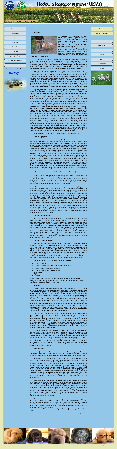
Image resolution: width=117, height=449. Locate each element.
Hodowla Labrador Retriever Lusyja (14, 73)
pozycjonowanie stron (108, 445)
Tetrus (106, 435)
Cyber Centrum (88, 445)
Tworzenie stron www (98, 445)
